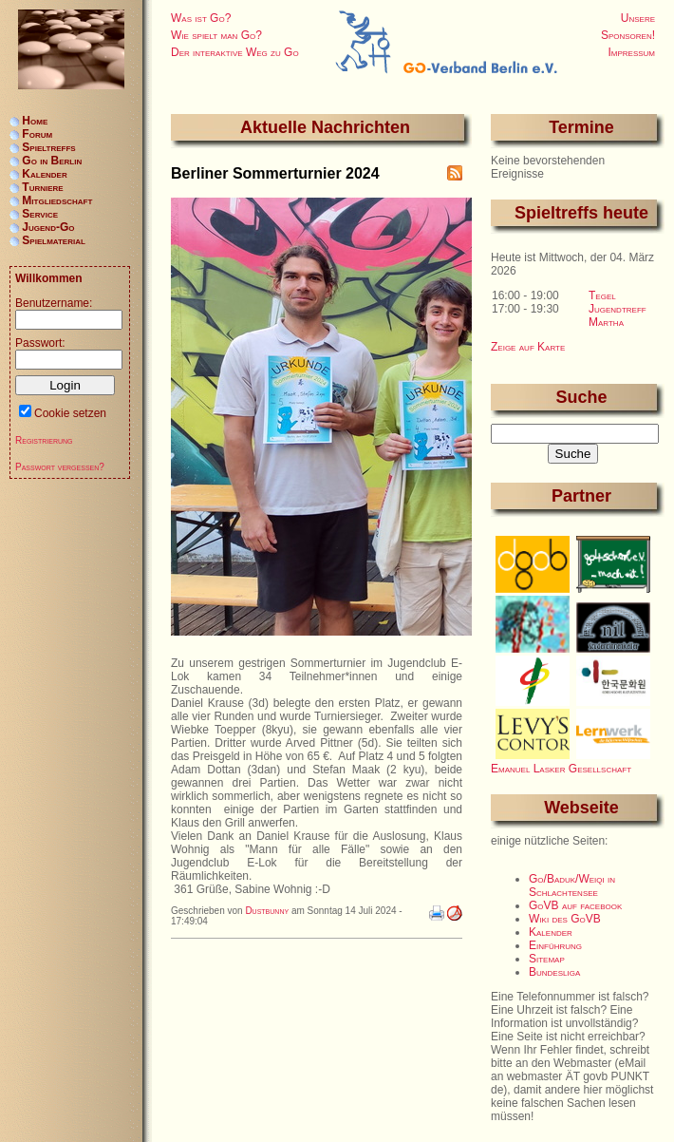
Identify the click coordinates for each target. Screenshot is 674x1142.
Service (40, 213)
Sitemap (547, 958)
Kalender (550, 932)
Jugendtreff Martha (617, 315)
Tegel (602, 295)
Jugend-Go (48, 227)
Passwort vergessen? (59, 467)
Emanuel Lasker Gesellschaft (561, 768)
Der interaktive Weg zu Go (235, 52)
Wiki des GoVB (565, 918)
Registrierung (44, 440)
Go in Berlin (52, 160)
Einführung (555, 945)
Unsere (638, 18)
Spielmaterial (53, 240)
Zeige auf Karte (528, 346)
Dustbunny (267, 910)
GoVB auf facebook (575, 905)
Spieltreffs (48, 147)
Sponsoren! (628, 35)
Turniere (42, 187)
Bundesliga (554, 972)
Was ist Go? (201, 18)
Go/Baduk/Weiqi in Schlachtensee (572, 885)
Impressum (631, 52)
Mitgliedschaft (57, 200)
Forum (37, 134)
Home (34, 120)
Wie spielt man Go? (216, 35)
